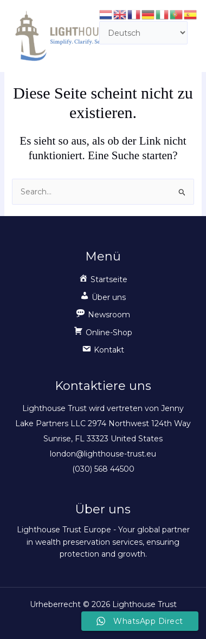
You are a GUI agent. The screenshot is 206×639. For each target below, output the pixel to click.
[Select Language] (143, 32)
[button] (103, 300)
